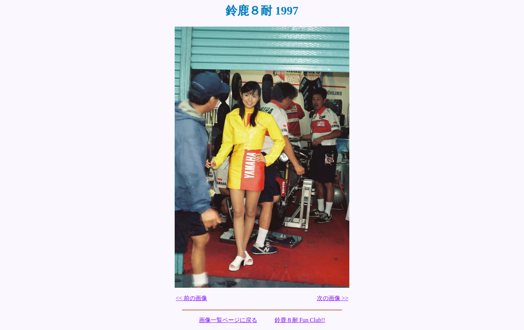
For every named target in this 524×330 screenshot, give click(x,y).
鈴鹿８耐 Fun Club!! (300, 320)
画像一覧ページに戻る (228, 320)
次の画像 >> (332, 298)
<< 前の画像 (191, 298)
